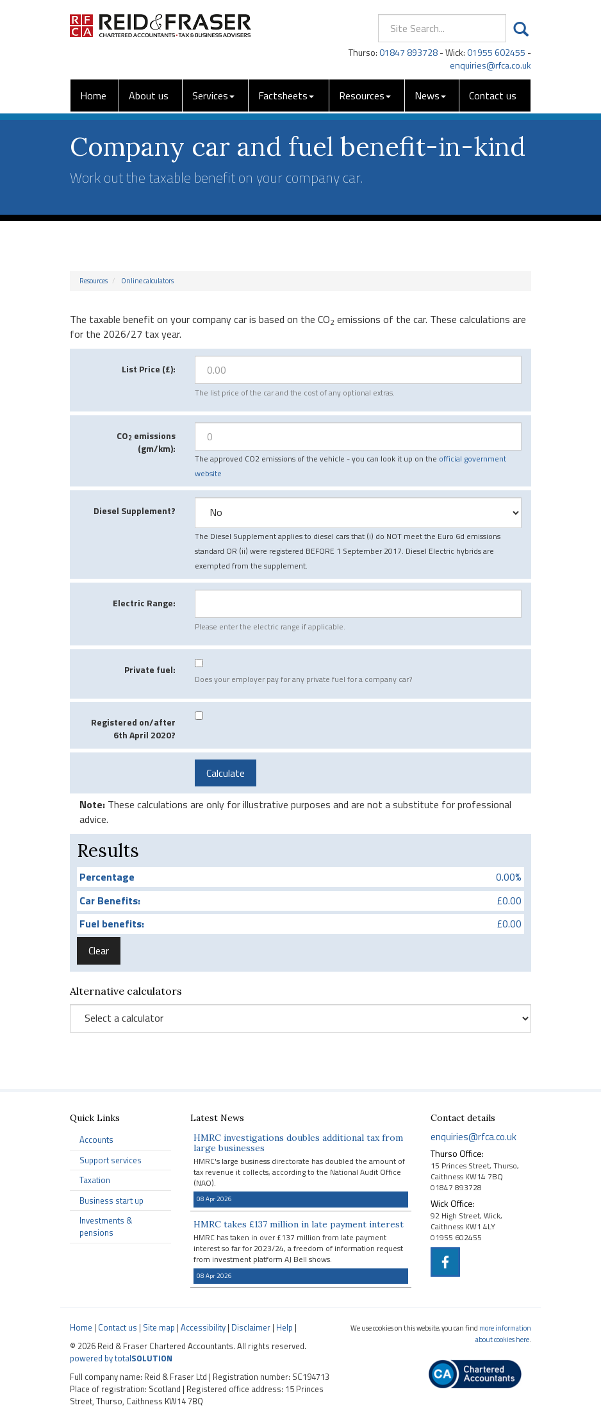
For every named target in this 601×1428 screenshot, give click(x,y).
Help (284, 1327)
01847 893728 (408, 52)
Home (93, 95)
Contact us (492, 95)
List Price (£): (149, 369)
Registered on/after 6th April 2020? (133, 728)
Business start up (111, 1200)
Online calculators (147, 281)
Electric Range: (144, 603)
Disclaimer (250, 1327)
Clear (98, 950)
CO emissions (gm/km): (146, 442)
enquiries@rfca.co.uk (490, 65)
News (430, 95)
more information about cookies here (503, 1333)
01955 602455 (496, 52)
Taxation (94, 1180)
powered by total (121, 1358)
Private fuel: (150, 669)
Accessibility (203, 1327)
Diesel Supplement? (135, 510)
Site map (159, 1327)
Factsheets (286, 95)
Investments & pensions (105, 1226)
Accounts (96, 1139)
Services (213, 95)
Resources (365, 95)
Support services (110, 1160)
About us (149, 95)
